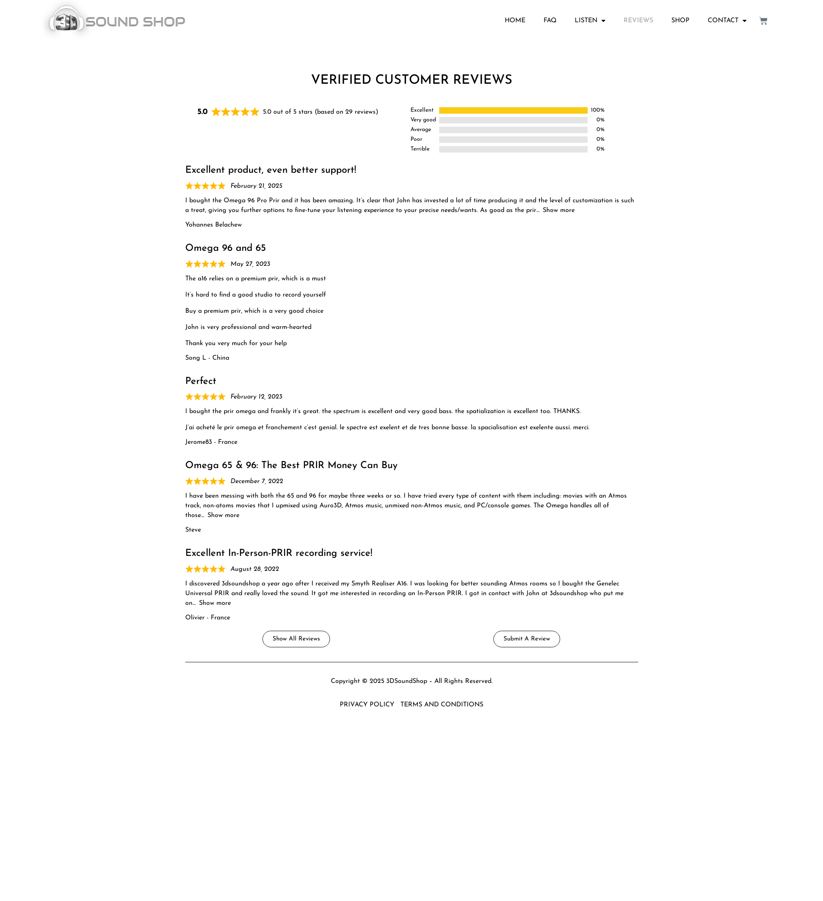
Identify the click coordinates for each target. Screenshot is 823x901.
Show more (559, 210)
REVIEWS (638, 20)
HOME (515, 20)
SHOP (680, 20)
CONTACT (727, 20)
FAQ (550, 20)
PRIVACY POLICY (367, 705)
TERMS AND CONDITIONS (441, 705)
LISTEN (590, 20)
